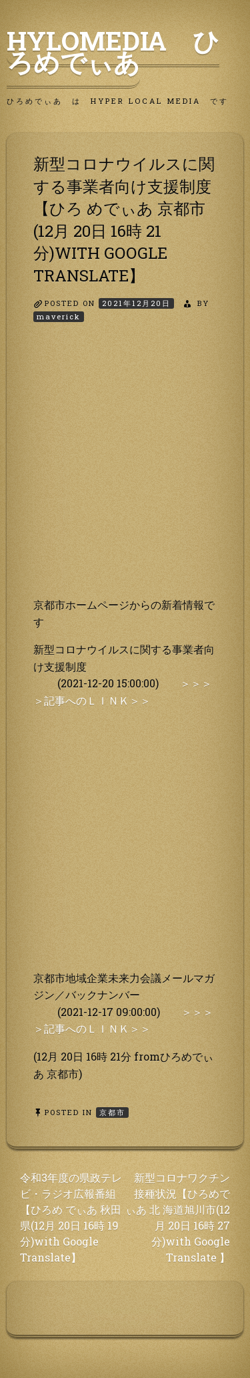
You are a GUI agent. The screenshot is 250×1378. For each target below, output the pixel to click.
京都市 (112, 1112)
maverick (59, 316)
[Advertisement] (125, 471)
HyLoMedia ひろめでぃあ (113, 51)
